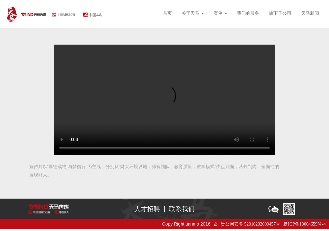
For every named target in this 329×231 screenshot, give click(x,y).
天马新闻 (310, 13)
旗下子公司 (280, 13)
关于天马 (193, 13)
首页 (167, 13)
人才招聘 (147, 208)
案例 (220, 13)
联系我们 (182, 208)
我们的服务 (248, 13)
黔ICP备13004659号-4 (304, 224)
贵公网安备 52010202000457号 (250, 224)
